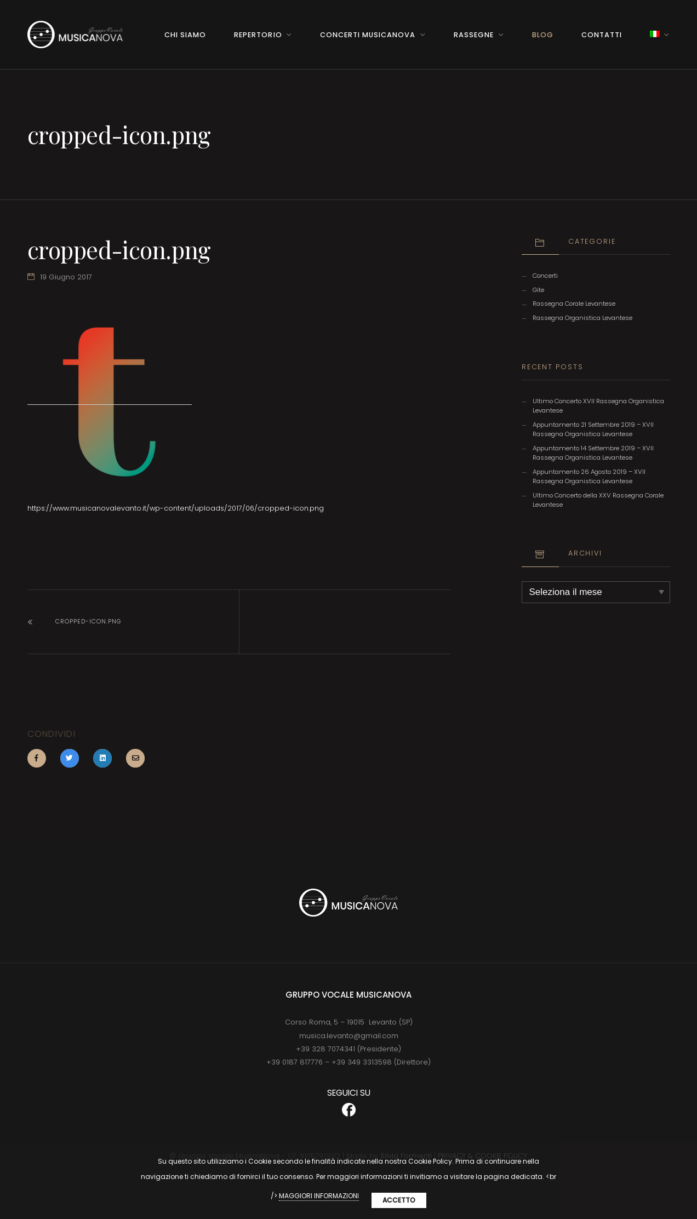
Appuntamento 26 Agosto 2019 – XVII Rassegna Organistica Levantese (589, 476)
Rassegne (474, 34)
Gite (538, 289)
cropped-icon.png (88, 621)
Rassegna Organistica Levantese (582, 317)
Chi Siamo (185, 34)
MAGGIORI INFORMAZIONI (319, 1195)
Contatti (601, 34)
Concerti (545, 275)
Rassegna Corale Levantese (574, 303)
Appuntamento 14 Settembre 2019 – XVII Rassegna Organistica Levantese (593, 453)
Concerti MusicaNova (367, 34)
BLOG (542, 34)
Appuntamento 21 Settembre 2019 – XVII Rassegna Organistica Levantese (593, 429)
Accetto (398, 1200)
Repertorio (258, 34)
